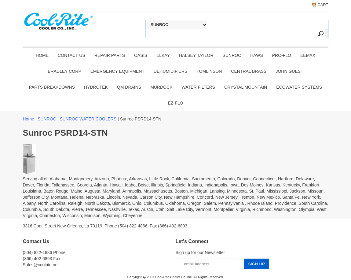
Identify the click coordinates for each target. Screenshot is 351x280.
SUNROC (232, 55)
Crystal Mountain (245, 87)
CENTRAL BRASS (248, 71)
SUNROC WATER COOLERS (88, 118)
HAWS (256, 55)
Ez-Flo (175, 103)
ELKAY (163, 55)
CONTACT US (71, 55)
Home (42, 55)
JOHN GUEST (289, 71)
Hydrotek (96, 87)
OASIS (140, 55)
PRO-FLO (281, 55)
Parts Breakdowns (52, 87)
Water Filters (198, 87)
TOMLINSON (209, 71)
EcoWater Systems (299, 87)
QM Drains (129, 87)
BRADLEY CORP (64, 71)
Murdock (161, 87)
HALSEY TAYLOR (196, 55)
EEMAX (307, 55)
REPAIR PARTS (109, 55)
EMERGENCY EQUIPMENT (117, 71)
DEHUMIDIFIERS (170, 71)
